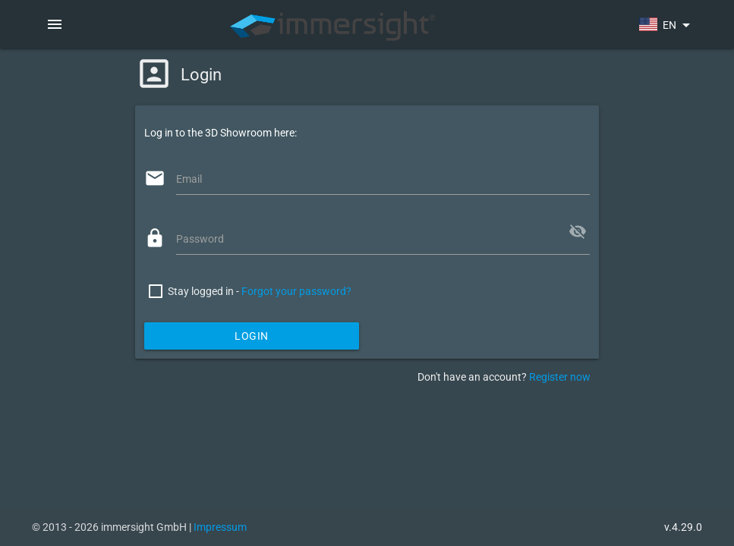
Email (189, 179)
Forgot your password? (296, 291)
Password (200, 239)
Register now (560, 377)
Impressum (220, 527)
